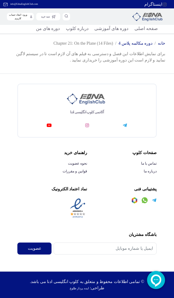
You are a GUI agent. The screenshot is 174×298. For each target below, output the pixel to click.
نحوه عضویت (77, 163)
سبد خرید (45, 16)
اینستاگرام (153, 4)
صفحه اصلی (146, 28)
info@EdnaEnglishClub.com (24, 4)
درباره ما (150, 171)
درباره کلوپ (77, 28)
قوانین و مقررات (75, 171)
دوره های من (48, 28)
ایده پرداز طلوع (79, 288)
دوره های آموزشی (111, 28)
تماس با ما (149, 163)
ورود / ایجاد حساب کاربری (18, 16)
